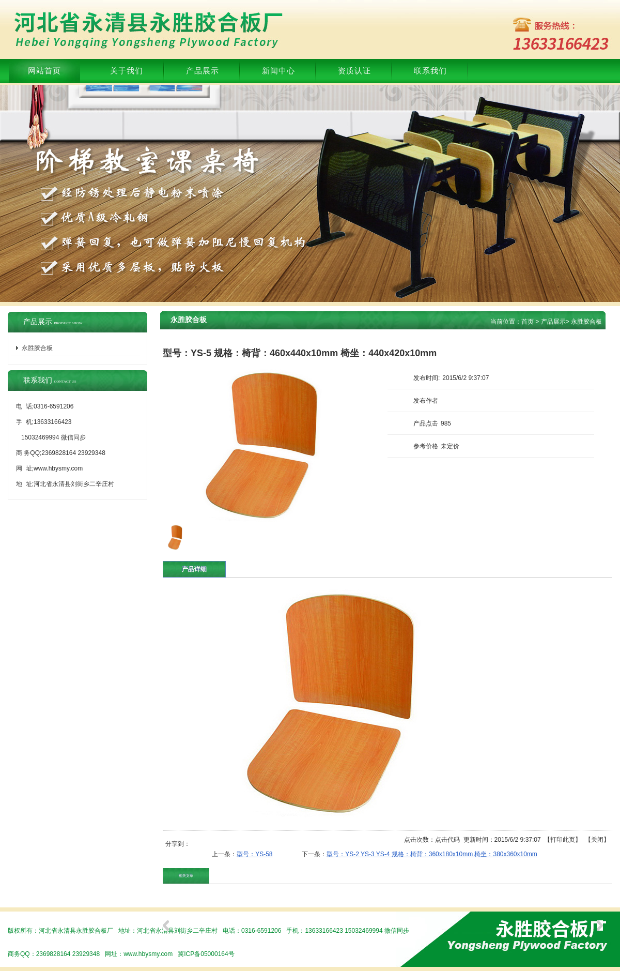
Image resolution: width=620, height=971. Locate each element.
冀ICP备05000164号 (206, 954)
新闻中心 (278, 71)
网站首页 (44, 71)
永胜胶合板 (586, 321)
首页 (527, 321)
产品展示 (202, 71)
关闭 (597, 839)
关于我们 (126, 71)
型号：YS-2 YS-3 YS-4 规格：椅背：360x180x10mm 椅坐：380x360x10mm (432, 854)
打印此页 (562, 839)
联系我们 (430, 71)
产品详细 (194, 569)
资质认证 (354, 71)
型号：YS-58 (254, 854)
